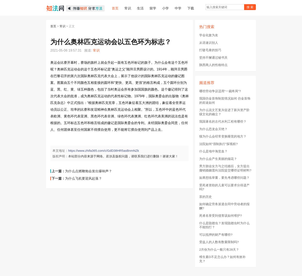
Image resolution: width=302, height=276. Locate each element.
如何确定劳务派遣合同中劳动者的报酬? (224, 206)
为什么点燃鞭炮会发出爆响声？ (88, 171)
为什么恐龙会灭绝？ (213, 129)
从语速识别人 (208, 42)
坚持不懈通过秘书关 (213, 57)
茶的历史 (205, 196)
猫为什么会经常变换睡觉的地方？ (222, 136)
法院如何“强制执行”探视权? (218, 144)
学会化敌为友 (208, 35)
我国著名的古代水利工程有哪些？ (222, 121)
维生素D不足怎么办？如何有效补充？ (222, 259)
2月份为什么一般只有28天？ (219, 249)
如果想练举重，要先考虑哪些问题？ (224, 177)
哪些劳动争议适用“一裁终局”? (220, 91)
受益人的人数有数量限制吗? (219, 242)
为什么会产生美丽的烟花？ (218, 159)
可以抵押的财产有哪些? (215, 234)
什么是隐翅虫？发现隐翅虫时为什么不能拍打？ (224, 225)
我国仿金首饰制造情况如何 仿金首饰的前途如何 (224, 100)
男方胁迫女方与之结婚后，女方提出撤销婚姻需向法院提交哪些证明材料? (225, 168)
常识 (62, 26)
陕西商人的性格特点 (213, 65)
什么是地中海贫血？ (213, 151)
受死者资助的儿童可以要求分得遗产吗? (224, 187)
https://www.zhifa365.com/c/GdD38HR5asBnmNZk (103, 150)
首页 (53, 26)
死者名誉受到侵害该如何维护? (220, 215)
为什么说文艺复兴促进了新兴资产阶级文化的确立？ (224, 112)
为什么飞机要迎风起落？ (83, 178)
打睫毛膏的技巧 (210, 50)
